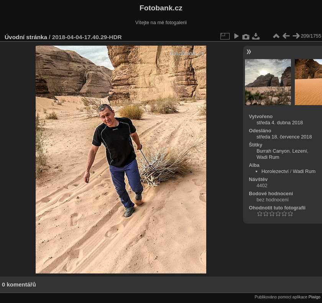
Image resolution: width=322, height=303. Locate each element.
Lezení (299, 151)
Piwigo (314, 297)
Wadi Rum (267, 157)
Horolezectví (275, 171)
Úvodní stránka (26, 37)
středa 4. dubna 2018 (279, 122)
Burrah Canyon (272, 151)
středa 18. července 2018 (284, 137)
